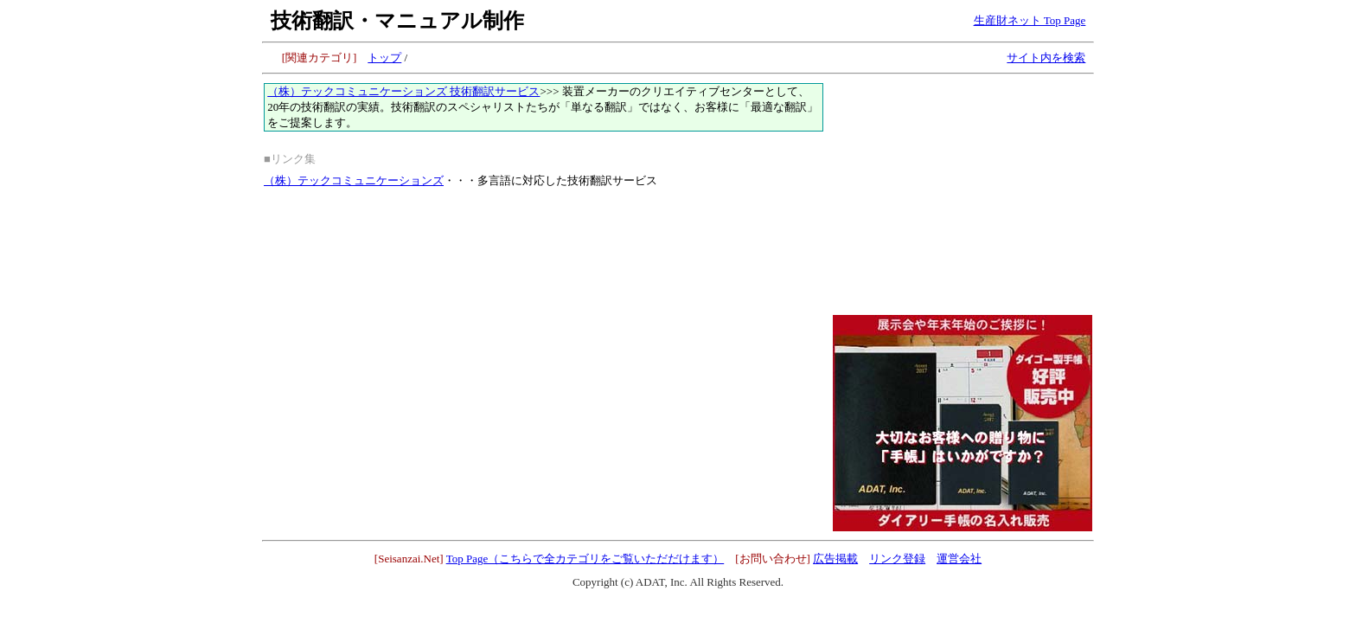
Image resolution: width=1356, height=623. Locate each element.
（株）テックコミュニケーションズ (354, 180)
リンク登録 (897, 558)
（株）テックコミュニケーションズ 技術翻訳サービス (403, 91)
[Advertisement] (962, 191)
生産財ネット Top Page (1030, 20)
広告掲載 (835, 558)
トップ (384, 57)
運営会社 (959, 558)
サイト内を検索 (1046, 57)
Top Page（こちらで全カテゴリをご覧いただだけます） (585, 558)
